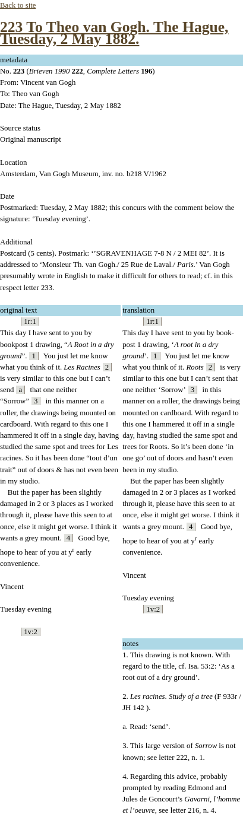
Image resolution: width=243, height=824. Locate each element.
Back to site (18, 5)
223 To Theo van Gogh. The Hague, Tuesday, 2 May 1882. (114, 32)
